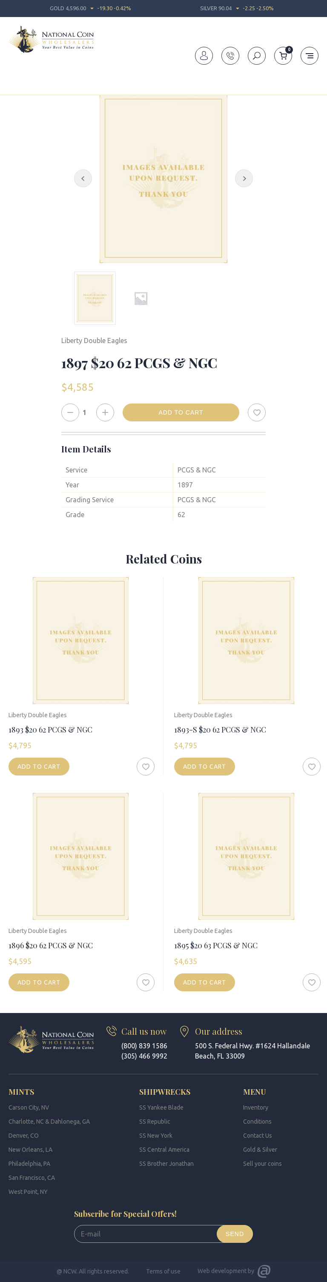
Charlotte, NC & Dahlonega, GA (49, 1121)
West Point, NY (28, 1191)
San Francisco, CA (32, 1177)
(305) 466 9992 (144, 1056)
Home (16, 78)
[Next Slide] (244, 178)
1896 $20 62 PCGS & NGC (51, 945)
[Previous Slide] (83, 178)
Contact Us (257, 1135)
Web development (222, 1271)
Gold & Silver (260, 1149)
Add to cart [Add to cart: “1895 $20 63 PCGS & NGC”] (204, 982)
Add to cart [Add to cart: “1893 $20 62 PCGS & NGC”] (38, 766)
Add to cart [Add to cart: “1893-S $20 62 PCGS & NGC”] (204, 766)
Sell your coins (262, 1163)
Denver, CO (24, 1135)
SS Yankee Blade (161, 1107)
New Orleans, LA (30, 1149)
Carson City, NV (29, 1107)
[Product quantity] (87, 412)
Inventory (42, 78)
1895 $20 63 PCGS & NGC (216, 945)
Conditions (257, 1121)
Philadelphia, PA (29, 1163)
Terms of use (163, 1271)
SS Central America (164, 1149)
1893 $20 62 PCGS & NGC (50, 729)
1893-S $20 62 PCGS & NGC (220, 729)
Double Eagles (81, 78)
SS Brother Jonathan (166, 1163)
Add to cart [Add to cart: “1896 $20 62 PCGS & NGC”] (38, 982)
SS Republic (154, 1121)
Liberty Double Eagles (136, 78)
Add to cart (180, 412)
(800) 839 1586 (144, 1046)
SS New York (155, 1135)
